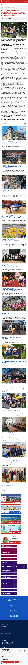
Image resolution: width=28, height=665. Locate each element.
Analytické (4, 658)
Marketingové (5, 659)
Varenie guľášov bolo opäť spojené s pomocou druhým (14, 361)
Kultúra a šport (4, 628)
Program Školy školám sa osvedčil (10, 240)
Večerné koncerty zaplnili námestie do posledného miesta (12, 167)
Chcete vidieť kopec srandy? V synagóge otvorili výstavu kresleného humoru (12, 266)
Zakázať (16, 661)
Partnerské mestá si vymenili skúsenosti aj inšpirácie (13, 434)
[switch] (1, 656)
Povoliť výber (11, 661)
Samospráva (4, 626)
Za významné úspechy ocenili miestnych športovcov (12, 338)
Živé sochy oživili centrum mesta (10, 191)
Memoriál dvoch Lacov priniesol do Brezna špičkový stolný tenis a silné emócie (13, 217)
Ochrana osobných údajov (10, 663)
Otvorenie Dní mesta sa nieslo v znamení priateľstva (12, 385)
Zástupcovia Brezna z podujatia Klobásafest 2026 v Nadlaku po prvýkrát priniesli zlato (13, 459)
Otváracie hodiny (4, 634)
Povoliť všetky (4, 661)
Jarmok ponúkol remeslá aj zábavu (11, 410)
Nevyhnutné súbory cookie (7, 656)
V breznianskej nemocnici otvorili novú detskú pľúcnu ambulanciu (14, 484)
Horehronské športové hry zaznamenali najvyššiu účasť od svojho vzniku (12, 290)
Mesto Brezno (4, 624)
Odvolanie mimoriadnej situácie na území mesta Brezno (12, 143)
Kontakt (3, 629)
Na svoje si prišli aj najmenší (9, 313)
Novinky (9, 5)
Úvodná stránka (4, 5)
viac (25, 123)
